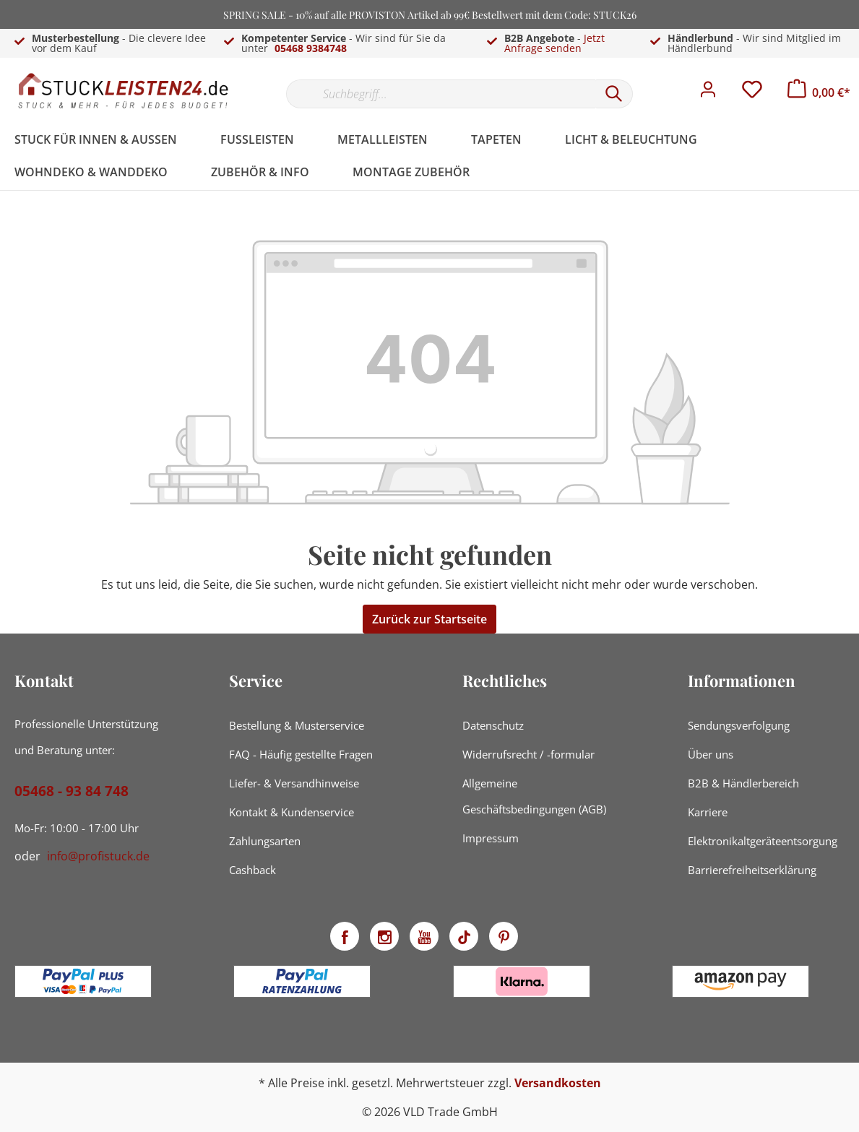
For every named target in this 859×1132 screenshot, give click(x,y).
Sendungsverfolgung (739, 725)
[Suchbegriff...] (440, 93)
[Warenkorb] (819, 92)
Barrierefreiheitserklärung (752, 870)
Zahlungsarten (265, 841)
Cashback (252, 870)
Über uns (710, 754)
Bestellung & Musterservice (296, 725)
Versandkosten (557, 1083)
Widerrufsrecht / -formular (528, 754)
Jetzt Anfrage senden (554, 43)
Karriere (708, 812)
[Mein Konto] (708, 93)
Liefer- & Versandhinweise (294, 783)
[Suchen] (614, 93)
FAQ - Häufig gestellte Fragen (301, 754)
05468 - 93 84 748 (71, 791)
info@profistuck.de (98, 856)
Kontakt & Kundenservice (291, 812)
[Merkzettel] (752, 93)
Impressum (490, 838)
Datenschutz (493, 725)
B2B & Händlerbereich (743, 783)
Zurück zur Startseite (429, 619)
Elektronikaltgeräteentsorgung (762, 841)
